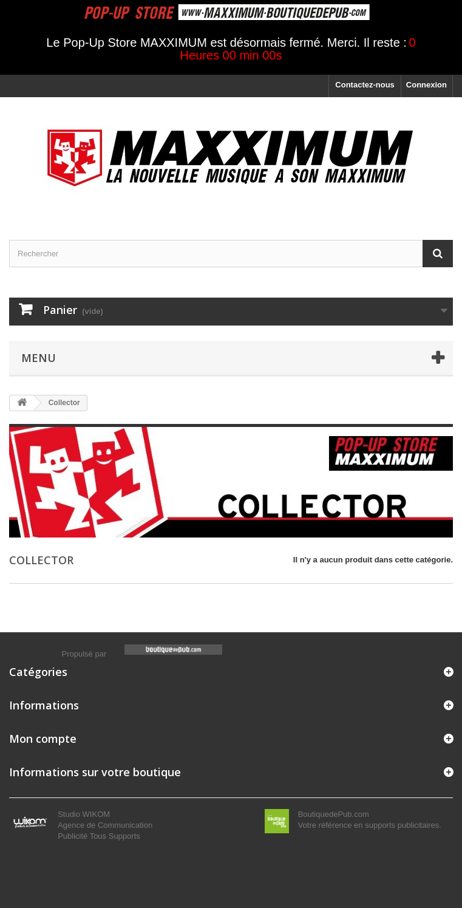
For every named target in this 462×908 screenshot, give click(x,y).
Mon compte (42, 738)
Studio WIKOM (84, 814)
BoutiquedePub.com (333, 814)
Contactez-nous (365, 84)
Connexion (426, 84)
